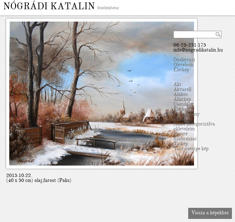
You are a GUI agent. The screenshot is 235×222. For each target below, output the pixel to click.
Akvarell (182, 90)
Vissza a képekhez (210, 213)
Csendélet (183, 105)
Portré (180, 134)
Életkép (181, 70)
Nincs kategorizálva (194, 124)
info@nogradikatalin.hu (198, 50)
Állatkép (182, 100)
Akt (177, 85)
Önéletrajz (184, 60)
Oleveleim (183, 65)
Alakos (180, 95)
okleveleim (184, 129)
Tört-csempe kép (191, 149)
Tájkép (180, 144)
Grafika (181, 119)
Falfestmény (186, 114)
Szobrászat (185, 139)
